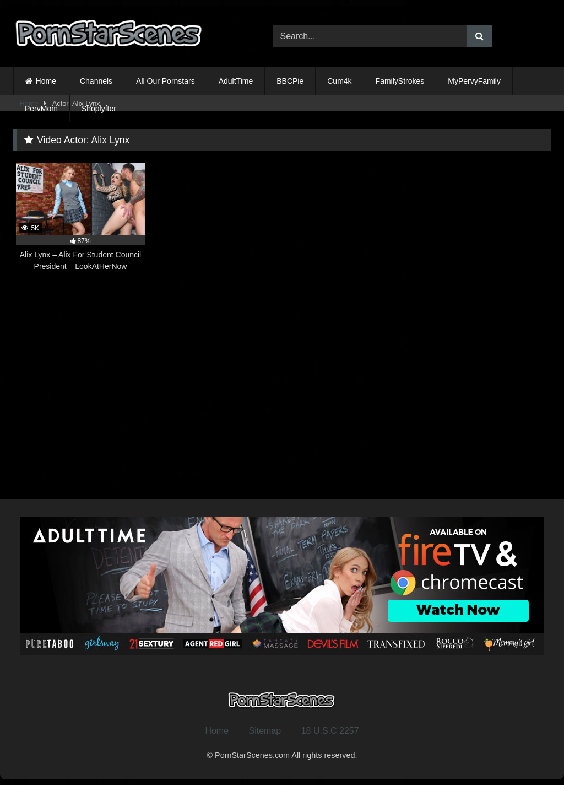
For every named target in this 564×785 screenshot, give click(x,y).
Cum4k (339, 81)
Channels (96, 81)
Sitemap (265, 730)
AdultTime (236, 81)
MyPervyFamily (474, 81)
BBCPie (289, 81)
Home (46, 81)
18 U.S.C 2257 (330, 730)
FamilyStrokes (400, 81)
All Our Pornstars (165, 81)
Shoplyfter (99, 108)
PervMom (41, 108)
